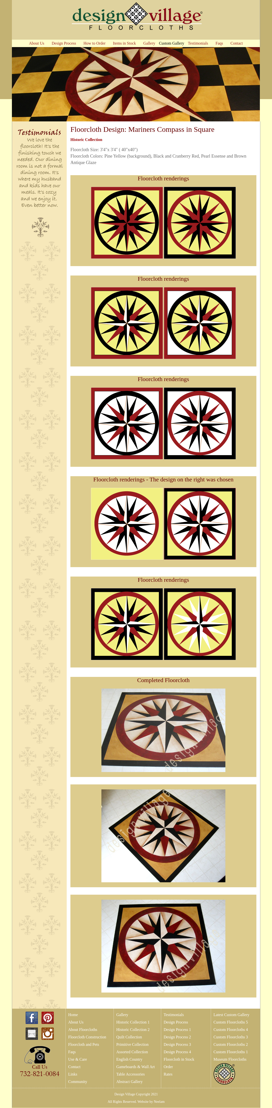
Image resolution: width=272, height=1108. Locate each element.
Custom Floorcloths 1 (230, 1052)
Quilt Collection (129, 1037)
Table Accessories (130, 1074)
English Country (129, 1059)
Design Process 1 (177, 1029)
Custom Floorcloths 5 (230, 1022)
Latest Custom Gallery (231, 1015)
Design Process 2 (177, 1037)
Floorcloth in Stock (179, 1059)
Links (72, 1074)
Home (73, 1015)
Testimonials (174, 1015)
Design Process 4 (177, 1052)
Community (77, 1082)
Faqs (72, 1052)
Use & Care (77, 1059)
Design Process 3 (177, 1044)
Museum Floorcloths (229, 1059)
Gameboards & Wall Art (135, 1067)
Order (168, 1067)
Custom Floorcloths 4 (230, 1029)
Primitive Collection (132, 1044)
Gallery (122, 1015)
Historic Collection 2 (133, 1029)
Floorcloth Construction (87, 1037)
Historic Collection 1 (133, 1022)
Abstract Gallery (129, 1082)
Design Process (176, 1022)
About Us (76, 1022)
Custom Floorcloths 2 (230, 1044)
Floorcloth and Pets (83, 1044)
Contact (74, 1067)
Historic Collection (86, 140)
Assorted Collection (132, 1052)
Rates (168, 1074)
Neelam (159, 1102)
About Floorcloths (82, 1029)
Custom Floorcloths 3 (230, 1037)
